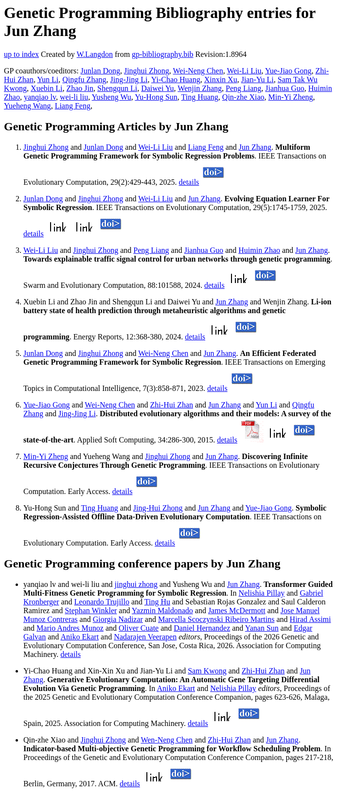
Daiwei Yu (157, 88)
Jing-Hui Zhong (158, 508)
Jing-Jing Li (128, 79)
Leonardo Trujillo (101, 602)
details (189, 182)
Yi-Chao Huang (175, 79)
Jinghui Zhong (146, 71)
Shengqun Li (117, 88)
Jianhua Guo (284, 88)
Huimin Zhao (259, 250)
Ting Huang (199, 97)
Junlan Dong (100, 71)
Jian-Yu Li (257, 79)
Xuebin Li (46, 88)
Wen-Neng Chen (167, 740)
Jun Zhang (255, 147)
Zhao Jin (79, 88)
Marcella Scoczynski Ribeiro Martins (216, 619)
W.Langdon (94, 54)
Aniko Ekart (79, 637)
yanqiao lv (40, 97)
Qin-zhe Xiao (243, 97)
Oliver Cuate (139, 628)
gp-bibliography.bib (163, 54)
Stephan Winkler (91, 610)
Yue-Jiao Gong (288, 71)
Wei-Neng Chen (198, 71)
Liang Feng (72, 106)
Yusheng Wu (111, 97)
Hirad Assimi (310, 619)
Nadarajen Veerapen (145, 637)
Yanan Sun (262, 628)
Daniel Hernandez (202, 628)
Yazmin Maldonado (162, 610)
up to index (21, 54)
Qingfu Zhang (84, 79)
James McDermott (237, 610)
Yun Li (47, 79)
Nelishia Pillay (262, 593)
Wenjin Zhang (200, 88)
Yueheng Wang (27, 106)
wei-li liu (74, 97)
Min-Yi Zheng (290, 97)
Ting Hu (157, 602)
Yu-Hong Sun (156, 97)
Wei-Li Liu (244, 71)
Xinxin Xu (220, 79)
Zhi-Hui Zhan (171, 405)
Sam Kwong (207, 671)
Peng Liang (243, 88)
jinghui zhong (136, 584)
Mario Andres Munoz (70, 628)
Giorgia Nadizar (118, 619)
